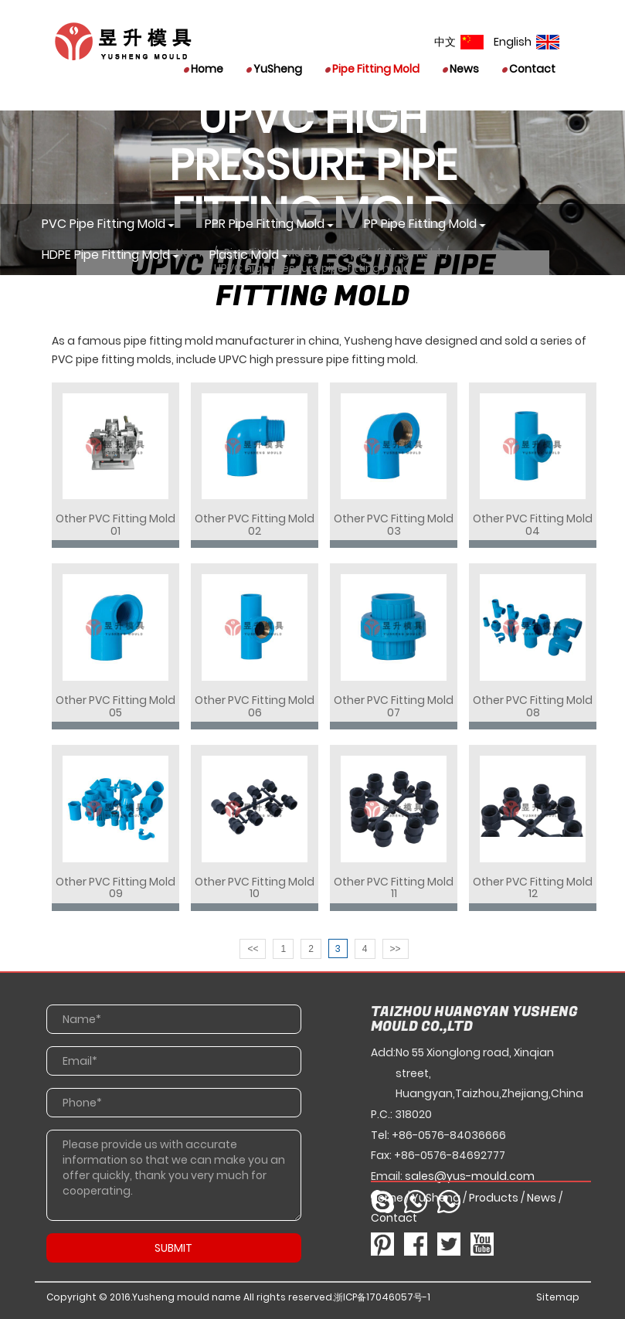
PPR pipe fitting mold (264, 224)
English (526, 41)
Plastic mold (244, 254)
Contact (528, 68)
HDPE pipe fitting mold (106, 254)
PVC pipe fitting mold (103, 224)
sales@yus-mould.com (470, 1176)
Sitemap (557, 1297)
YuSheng (274, 68)
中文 (459, 41)
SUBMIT (173, 1248)
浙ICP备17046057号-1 (382, 1297)
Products (493, 1197)
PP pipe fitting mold (420, 224)
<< (252, 948)
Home (203, 68)
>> (395, 948)
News (461, 68)
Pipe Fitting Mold (372, 68)
